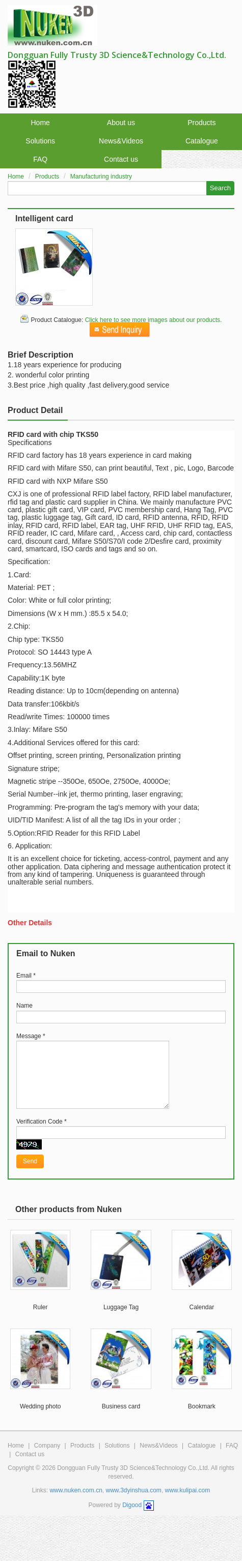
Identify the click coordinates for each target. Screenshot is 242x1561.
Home (40, 123)
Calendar (201, 1307)
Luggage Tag (121, 1307)
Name (24, 1005)
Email (26, 975)
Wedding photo (40, 1406)
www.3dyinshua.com (133, 1490)
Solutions (40, 141)
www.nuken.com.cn (75, 1490)
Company (47, 1445)
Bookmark (202, 1406)
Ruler (40, 1307)
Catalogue (201, 141)
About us (121, 123)
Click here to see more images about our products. (153, 319)
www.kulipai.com (187, 1490)
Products (201, 123)
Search (220, 188)
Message (30, 1036)
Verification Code (41, 1121)
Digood (132, 1505)
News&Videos (121, 141)
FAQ (40, 159)
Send (30, 1161)
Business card (121, 1406)
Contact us (121, 159)
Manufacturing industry (101, 176)
